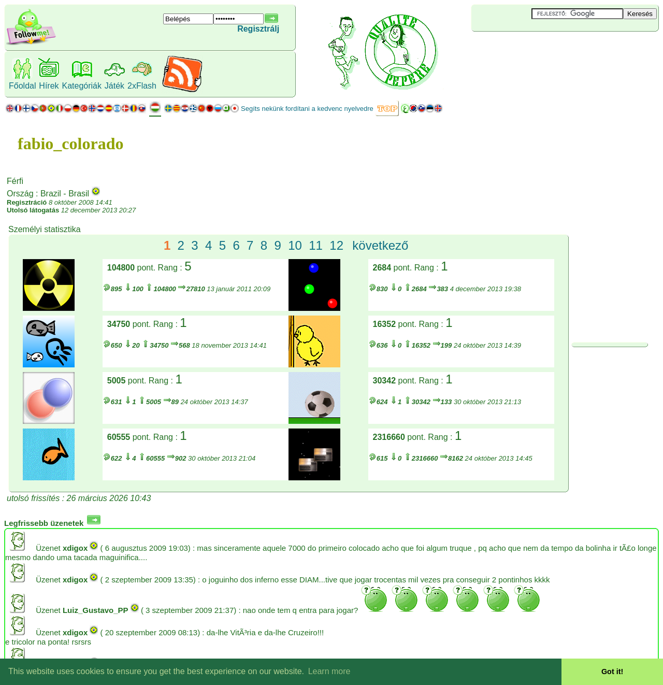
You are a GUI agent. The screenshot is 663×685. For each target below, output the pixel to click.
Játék (114, 85)
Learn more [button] (329, 671)
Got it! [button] (612, 671)
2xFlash (141, 85)
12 (336, 245)
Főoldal (22, 85)
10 (295, 245)
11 (316, 245)
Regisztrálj (258, 28)
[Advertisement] (533, 48)
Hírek (49, 85)
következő (380, 245)
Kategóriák (82, 85)
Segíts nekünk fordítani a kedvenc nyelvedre (307, 108)
